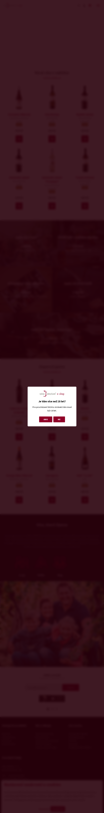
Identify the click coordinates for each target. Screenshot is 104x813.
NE (59, 419)
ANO (46, 419)
